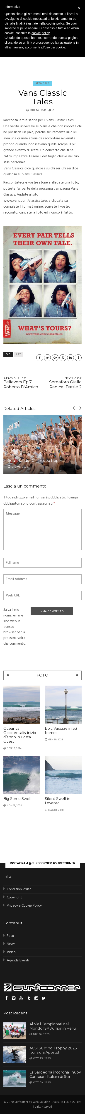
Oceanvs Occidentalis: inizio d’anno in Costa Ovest (19, 735)
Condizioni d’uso (19, 889)
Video (11, 952)
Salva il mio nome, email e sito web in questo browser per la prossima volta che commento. (14, 626)
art (18, 354)
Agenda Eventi (18, 960)
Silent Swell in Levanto (57, 801)
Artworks (42, 83)
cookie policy (40, 33)
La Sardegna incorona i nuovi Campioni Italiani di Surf (55, 1074)
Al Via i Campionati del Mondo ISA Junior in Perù (52, 1026)
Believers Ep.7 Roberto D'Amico (22, 383)
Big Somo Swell (17, 799)
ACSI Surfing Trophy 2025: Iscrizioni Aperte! (53, 1050)
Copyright (14, 897)
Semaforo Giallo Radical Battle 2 (63, 383)
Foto (10, 936)
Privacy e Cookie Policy (24, 906)
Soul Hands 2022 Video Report (36, 460)
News (11, 944)
